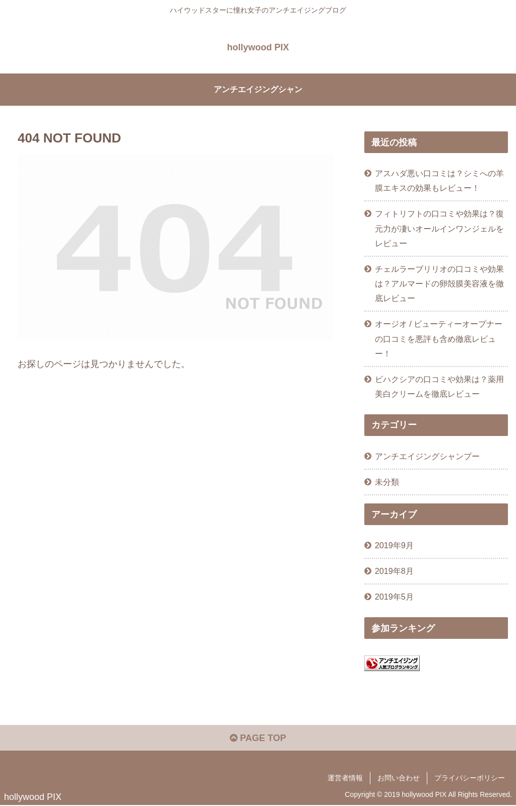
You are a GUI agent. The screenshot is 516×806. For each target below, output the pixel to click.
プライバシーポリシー (469, 778)
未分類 (387, 481)
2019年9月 (394, 545)
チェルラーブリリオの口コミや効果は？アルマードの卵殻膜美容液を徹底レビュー (439, 283)
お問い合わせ (398, 778)
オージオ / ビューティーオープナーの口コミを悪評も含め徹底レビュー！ (439, 338)
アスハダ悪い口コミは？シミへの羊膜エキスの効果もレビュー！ (439, 180)
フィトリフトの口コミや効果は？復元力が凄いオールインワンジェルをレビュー (439, 228)
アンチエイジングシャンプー (427, 456)
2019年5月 (394, 596)
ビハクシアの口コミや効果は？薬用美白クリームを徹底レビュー (439, 386)
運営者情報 (345, 778)
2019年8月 (394, 570)
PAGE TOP (258, 738)
